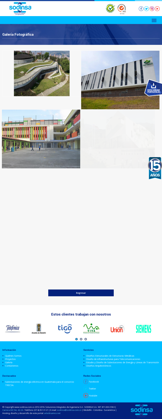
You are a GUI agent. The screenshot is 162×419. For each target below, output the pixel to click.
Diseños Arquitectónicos (98, 365)
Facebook (91, 381)
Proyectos (10, 359)
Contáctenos (11, 365)
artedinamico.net (52, 413)
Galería (8, 362)
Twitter (89, 388)
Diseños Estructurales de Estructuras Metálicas (110, 355)
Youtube (90, 395)
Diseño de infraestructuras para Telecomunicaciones (113, 359)
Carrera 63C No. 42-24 (12, 410)
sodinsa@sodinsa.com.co (69, 410)
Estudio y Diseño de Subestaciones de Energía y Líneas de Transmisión (122, 362)
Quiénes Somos (13, 355)
